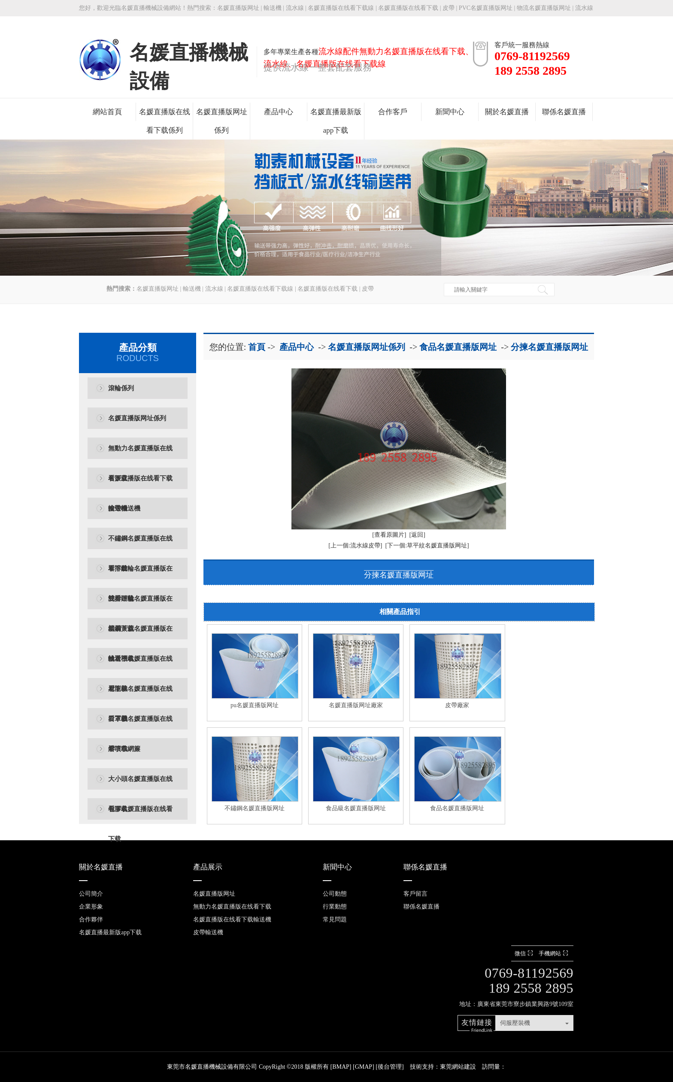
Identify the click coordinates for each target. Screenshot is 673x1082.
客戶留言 (415, 894)
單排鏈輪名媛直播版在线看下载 (140, 574)
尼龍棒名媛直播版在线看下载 (140, 694)
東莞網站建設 (458, 1067)
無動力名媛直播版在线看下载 (140, 454)
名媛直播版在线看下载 (408, 8)
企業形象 (91, 906)
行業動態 (335, 906)
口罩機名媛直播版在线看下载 (140, 724)
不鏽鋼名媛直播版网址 (254, 808)
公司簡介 (91, 894)
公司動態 (335, 894)
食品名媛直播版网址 (458, 347)
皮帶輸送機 (124, 508)
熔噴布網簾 (124, 748)
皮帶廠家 (457, 705)
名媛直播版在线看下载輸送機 (140, 484)
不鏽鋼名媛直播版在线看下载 (140, 544)
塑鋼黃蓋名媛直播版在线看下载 (140, 634)
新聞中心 (449, 112)
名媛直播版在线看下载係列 (164, 121)
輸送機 (273, 8)
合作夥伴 (91, 919)
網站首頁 (107, 112)
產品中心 (278, 112)
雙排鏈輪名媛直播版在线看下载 (140, 604)
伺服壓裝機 (515, 1023)
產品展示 (207, 867)
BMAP (340, 1067)
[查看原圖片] (389, 535)
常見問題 (335, 919)
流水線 (295, 8)
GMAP (363, 1067)
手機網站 (554, 953)
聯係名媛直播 (564, 112)
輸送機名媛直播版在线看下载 (140, 664)
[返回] (417, 535)
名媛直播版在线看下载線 (341, 8)
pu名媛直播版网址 (254, 705)
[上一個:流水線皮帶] (355, 545)
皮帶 (449, 8)
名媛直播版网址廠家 (356, 705)
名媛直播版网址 (238, 8)
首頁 (256, 347)
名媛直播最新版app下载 (335, 121)
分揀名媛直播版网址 (549, 347)
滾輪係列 (121, 388)
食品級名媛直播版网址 (356, 808)
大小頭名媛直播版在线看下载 (140, 784)
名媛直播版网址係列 (221, 121)
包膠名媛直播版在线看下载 (140, 814)
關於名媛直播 (507, 112)
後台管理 (390, 1067)
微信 (525, 953)
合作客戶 (392, 112)
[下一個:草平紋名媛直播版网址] (427, 545)
